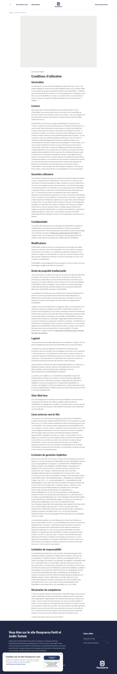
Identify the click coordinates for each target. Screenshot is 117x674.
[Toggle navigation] (10, 4)
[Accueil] (58, 5)
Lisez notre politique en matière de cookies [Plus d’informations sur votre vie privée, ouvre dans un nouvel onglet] (16, 664)
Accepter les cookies (52, 658)
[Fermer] (61, 654)
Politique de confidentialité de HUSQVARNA (64, 233)
